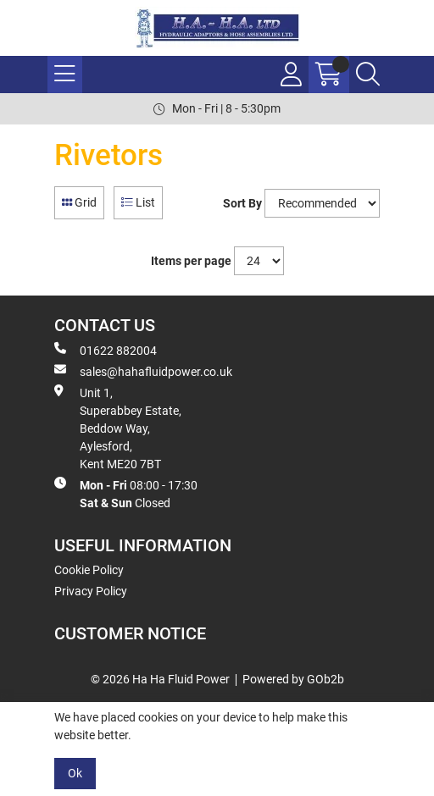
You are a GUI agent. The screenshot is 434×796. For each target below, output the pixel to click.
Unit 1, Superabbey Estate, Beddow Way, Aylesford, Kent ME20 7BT (117, 427)
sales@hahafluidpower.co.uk (143, 371)
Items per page (191, 261)
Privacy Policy (90, 591)
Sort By (242, 203)
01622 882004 (105, 349)
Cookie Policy (89, 570)
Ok (75, 773)
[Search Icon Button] (368, 74)
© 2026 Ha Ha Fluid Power (160, 679)
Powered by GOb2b (293, 679)
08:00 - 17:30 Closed (126, 493)
